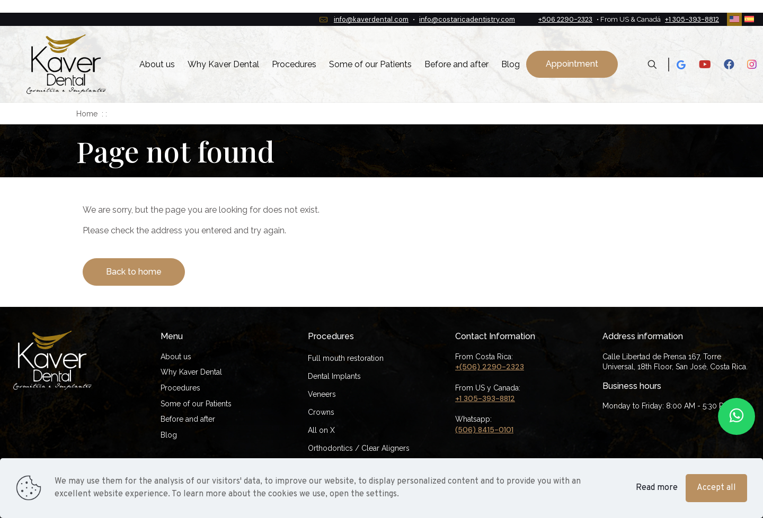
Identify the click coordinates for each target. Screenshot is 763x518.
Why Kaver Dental (191, 372)
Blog (169, 435)
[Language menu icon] (734, 19)
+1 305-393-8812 (485, 398)
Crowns (321, 412)
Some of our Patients (196, 403)
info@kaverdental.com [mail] (371, 19)
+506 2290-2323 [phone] (565, 19)
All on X (321, 430)
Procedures (180, 388)
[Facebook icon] (729, 64)
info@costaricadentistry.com (467, 19)
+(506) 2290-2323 (489, 366)
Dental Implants (334, 376)
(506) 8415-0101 (484, 429)
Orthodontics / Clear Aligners (359, 448)
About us (176, 356)
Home (86, 114)
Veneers (322, 394)
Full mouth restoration (346, 358)
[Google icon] (681, 64)
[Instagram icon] (752, 64)
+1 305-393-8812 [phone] (692, 19)
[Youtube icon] (705, 64)
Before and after (188, 419)
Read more (657, 488)
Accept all (716, 488)
